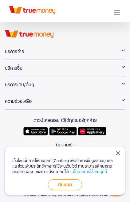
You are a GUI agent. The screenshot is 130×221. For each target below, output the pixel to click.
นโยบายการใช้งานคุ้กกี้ (89, 171)
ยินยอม (65, 184)
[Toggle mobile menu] (117, 12)
